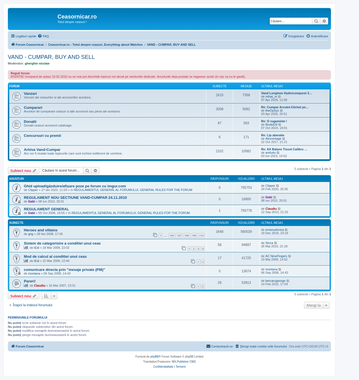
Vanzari (30, 93)
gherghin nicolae (37, 63)
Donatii (30, 121)
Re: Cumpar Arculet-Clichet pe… (285, 107)
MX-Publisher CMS (184, 361)
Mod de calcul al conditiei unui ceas (55, 256)
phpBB (154, 356)
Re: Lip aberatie (272, 135)
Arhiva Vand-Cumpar (42, 150)
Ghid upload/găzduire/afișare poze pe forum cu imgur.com (75, 186)
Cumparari (33, 107)
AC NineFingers (276, 256)
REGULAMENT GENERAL (46, 209)
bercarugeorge (275, 280)
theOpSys (272, 110)
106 (171, 235)
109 (194, 235)
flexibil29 (271, 124)
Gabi (31, 201)
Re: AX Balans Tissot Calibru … (284, 149)
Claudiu (271, 208)
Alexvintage (273, 138)
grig (30, 234)
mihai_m (271, 96)
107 (179, 235)
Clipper (33, 190)
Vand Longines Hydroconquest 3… (286, 93)
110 (201, 235)
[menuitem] (43, 36)
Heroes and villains (40, 230)
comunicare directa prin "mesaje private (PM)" (64, 270)
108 (187, 235)
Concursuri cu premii (42, 135)
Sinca (269, 243)
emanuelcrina (274, 229)
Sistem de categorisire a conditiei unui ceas (62, 243)
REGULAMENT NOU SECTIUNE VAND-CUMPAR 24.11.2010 (75, 197)
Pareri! (30, 281)
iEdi (36, 247)
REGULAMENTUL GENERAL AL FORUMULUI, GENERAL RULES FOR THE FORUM (133, 190)
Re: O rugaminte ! (274, 121)
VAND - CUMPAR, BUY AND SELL (51, 57)
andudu (270, 152)
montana (34, 273)
